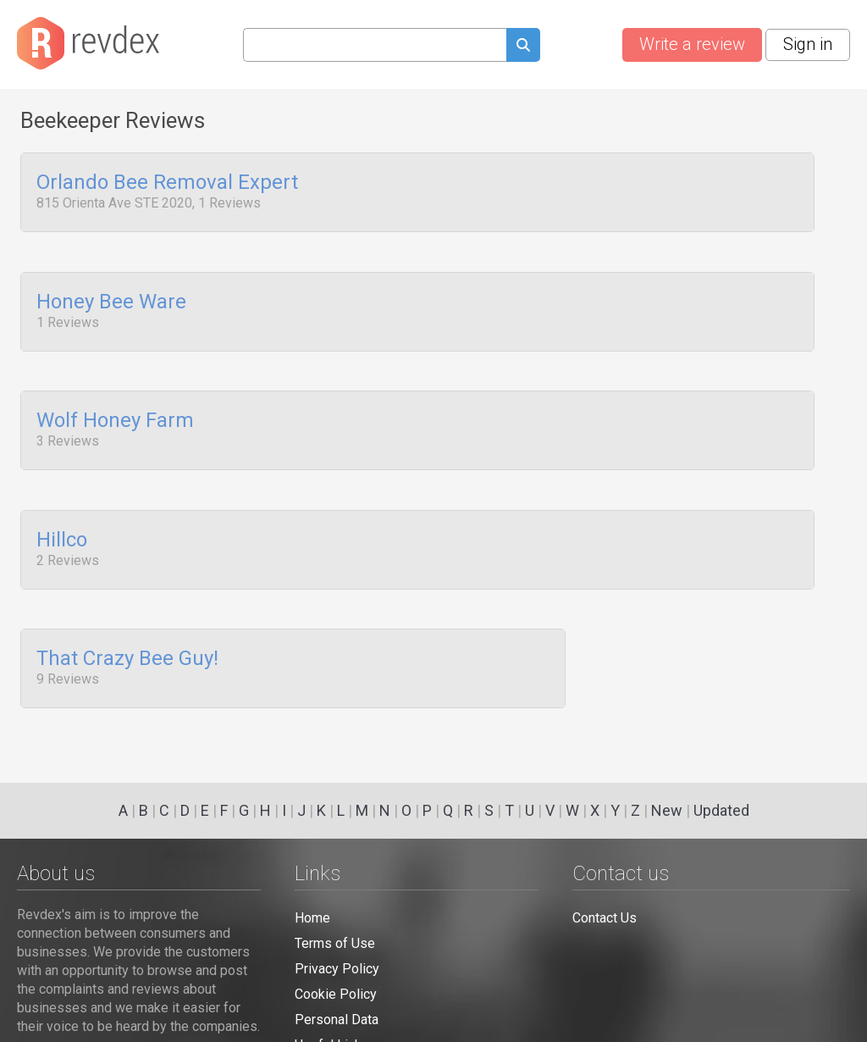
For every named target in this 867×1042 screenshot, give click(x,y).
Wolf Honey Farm (115, 411)
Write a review (692, 44)
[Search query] (374, 45)
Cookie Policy (336, 994)
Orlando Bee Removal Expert (167, 183)
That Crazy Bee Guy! (127, 639)
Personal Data (336, 1020)
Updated (721, 810)
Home (312, 918)
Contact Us (604, 918)
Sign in (807, 44)
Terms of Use (335, 943)
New (666, 810)
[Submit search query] (523, 47)
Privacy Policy (337, 969)
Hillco (61, 524)
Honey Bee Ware (111, 296)
